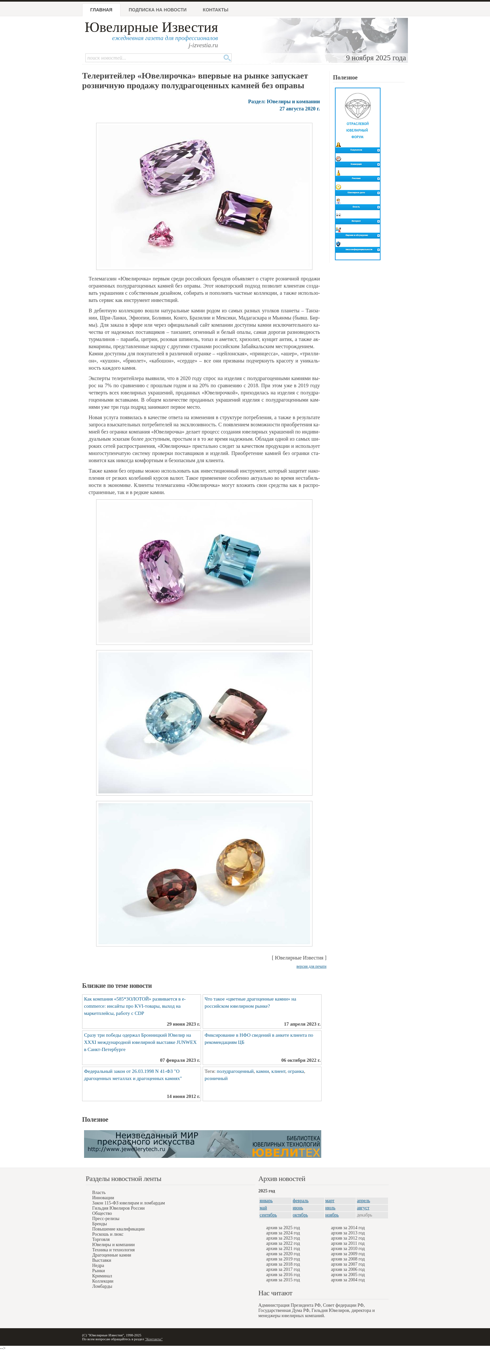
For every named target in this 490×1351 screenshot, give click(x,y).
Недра (98, 1265)
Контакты (215, 9)
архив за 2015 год (283, 1279)
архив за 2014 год (348, 1227)
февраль (301, 1200)
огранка (296, 1071)
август (363, 1207)
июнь (298, 1207)
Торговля (101, 1239)
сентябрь (268, 1215)
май (263, 1207)
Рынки (98, 1270)
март (330, 1200)
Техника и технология (113, 1249)
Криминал (102, 1275)
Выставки (101, 1260)
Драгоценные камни (111, 1255)
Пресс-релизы (105, 1218)
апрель (363, 1200)
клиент (278, 1071)
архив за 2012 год (348, 1238)
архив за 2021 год (283, 1248)
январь (266, 1200)
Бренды (99, 1223)
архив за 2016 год (283, 1274)
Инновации (103, 1197)
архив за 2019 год (283, 1259)
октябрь (300, 1215)
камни (262, 1071)
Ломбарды (102, 1286)
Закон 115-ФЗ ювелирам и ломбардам (128, 1203)
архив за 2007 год (348, 1264)
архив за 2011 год (348, 1243)
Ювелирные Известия (151, 27)
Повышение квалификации (118, 1229)
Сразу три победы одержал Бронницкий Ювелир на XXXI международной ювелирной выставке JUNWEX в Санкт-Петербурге (140, 1042)
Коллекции (102, 1281)
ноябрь (332, 1215)
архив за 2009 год (348, 1253)
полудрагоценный (235, 1071)
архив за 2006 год (348, 1269)
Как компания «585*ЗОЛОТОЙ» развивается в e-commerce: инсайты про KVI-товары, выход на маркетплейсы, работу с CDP (135, 1006)
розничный (216, 1078)
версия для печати (311, 966)
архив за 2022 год (283, 1243)
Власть (99, 1192)
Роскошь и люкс (107, 1234)
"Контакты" (154, 1339)
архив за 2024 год (283, 1232)
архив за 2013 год (348, 1232)
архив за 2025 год (283, 1227)
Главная (101, 9)
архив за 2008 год (348, 1259)
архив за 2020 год (283, 1253)
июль (330, 1207)
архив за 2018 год (283, 1264)
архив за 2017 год (283, 1269)
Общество (102, 1213)
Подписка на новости (158, 9)
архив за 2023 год (283, 1238)
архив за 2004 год (348, 1279)
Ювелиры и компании (113, 1244)
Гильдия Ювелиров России (118, 1208)
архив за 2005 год (348, 1274)
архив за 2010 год (348, 1248)
